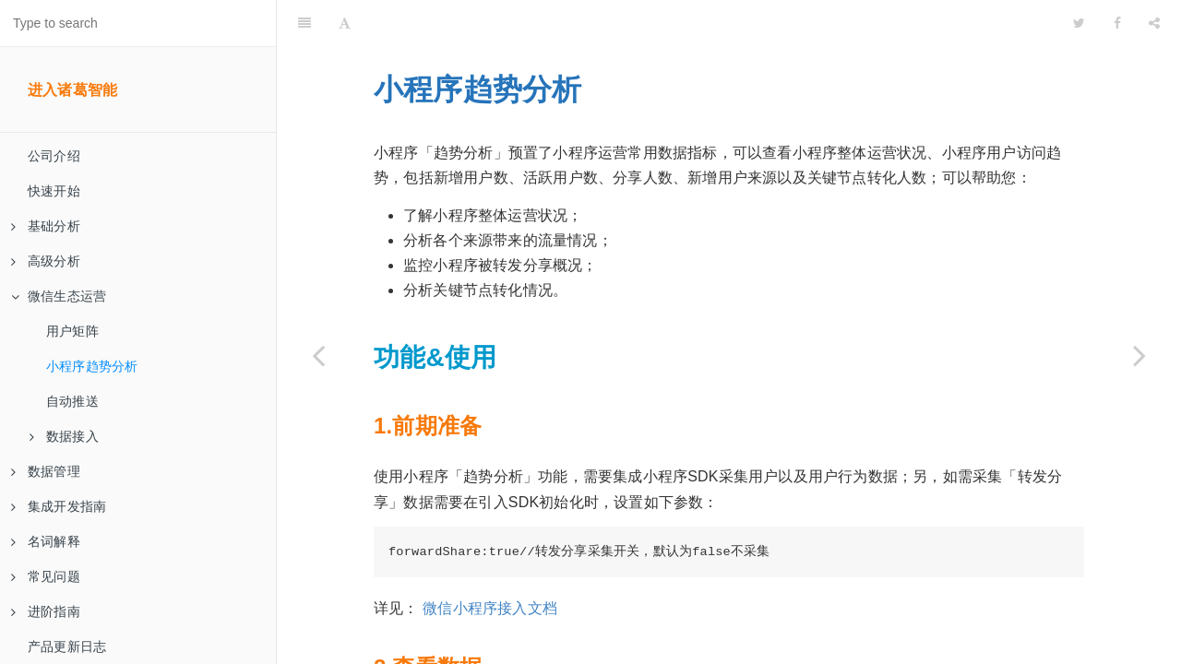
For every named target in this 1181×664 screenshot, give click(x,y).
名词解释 (45, 541)
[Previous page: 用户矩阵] (318, 355)
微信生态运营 (58, 296)
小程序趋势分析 (91, 366)
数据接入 (64, 436)
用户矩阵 (72, 331)
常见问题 (45, 576)
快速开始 (54, 191)
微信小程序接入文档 (490, 562)
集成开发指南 (58, 506)
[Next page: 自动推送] (1139, 355)
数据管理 (45, 471)
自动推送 (72, 401)
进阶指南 (45, 611)
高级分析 (45, 261)
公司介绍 (54, 155)
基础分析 (45, 226)
